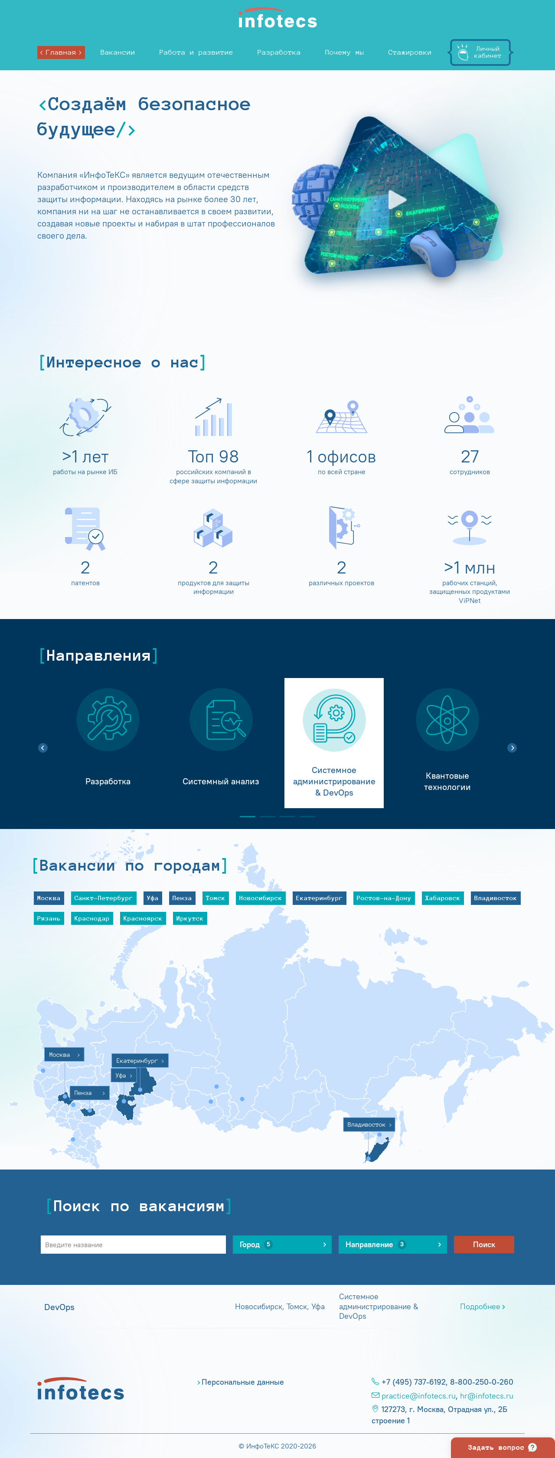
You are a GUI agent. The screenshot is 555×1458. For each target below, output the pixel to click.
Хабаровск (442, 897)
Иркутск (190, 918)
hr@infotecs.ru (486, 1396)
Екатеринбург (319, 897)
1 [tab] (244, 816)
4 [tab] (304, 816)
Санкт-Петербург (104, 897)
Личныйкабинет (488, 52)
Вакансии (118, 52)
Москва (49, 897)
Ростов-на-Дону (384, 897)
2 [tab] (264, 816)
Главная (61, 52)
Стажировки (410, 52)
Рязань (49, 918)
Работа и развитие (196, 52)
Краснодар (92, 918)
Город (256, 1244)
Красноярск (143, 918)
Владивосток (495, 897)
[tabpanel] (107, 743)
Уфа (153, 897)
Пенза (182, 897)
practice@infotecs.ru (419, 1396)
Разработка (279, 52)
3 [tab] (284, 816)
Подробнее (480, 1306)
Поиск (484, 1244)
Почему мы (344, 52)
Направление (376, 1244)
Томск (215, 897)
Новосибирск (260, 897)
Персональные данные (243, 1382)
